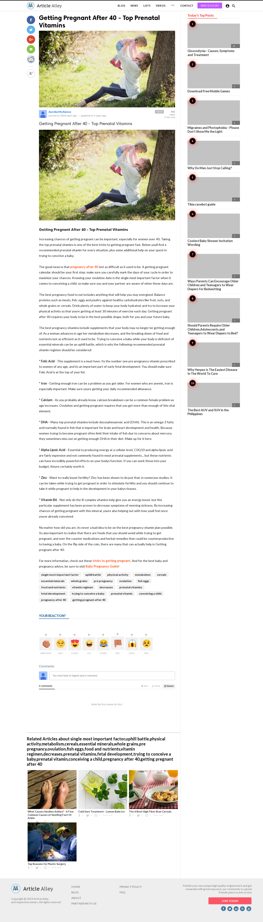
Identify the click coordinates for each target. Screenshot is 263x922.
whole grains (79, 581)
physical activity (117, 574)
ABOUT (76, 897)
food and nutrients (53, 587)
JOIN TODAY (230, 900)
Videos (160, 5)
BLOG (121, 5)
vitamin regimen (82, 587)
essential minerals (52, 581)
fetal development (53, 593)
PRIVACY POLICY (131, 886)
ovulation (125, 581)
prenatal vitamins (130, 587)
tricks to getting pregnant (111, 561)
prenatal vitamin (121, 593)
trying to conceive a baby (88, 593)
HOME (75, 886)
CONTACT (186, 5)
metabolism (142, 574)
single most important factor (60, 574)
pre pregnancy (103, 581)
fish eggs (143, 581)
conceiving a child (150, 593)
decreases (106, 587)
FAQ (122, 892)
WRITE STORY (210, 5)
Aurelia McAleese (60, 111)
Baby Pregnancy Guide (102, 566)
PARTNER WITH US (83, 903)
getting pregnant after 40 (88, 599)
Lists (146, 5)
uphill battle (93, 574)
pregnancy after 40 (84, 267)
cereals (161, 574)
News (134, 5)
